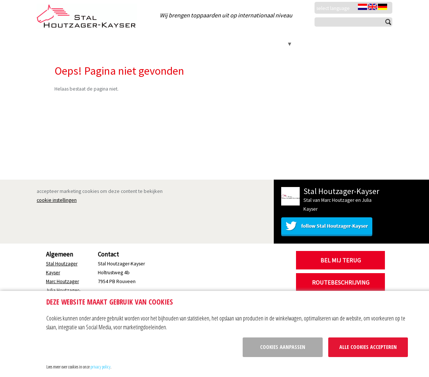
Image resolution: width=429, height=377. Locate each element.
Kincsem (241, 43)
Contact (275, 43)
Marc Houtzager (129, 43)
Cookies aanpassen (282, 346)
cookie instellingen (57, 200)
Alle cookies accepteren (368, 346)
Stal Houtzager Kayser (70, 43)
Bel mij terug (340, 260)
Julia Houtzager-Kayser (190, 43)
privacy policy (100, 366)
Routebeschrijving (340, 282)
